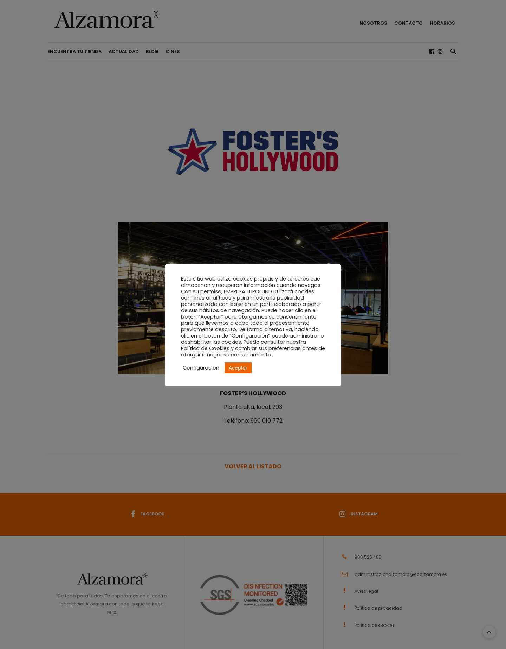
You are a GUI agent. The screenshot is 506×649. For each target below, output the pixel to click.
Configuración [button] (201, 368)
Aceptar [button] (238, 368)
